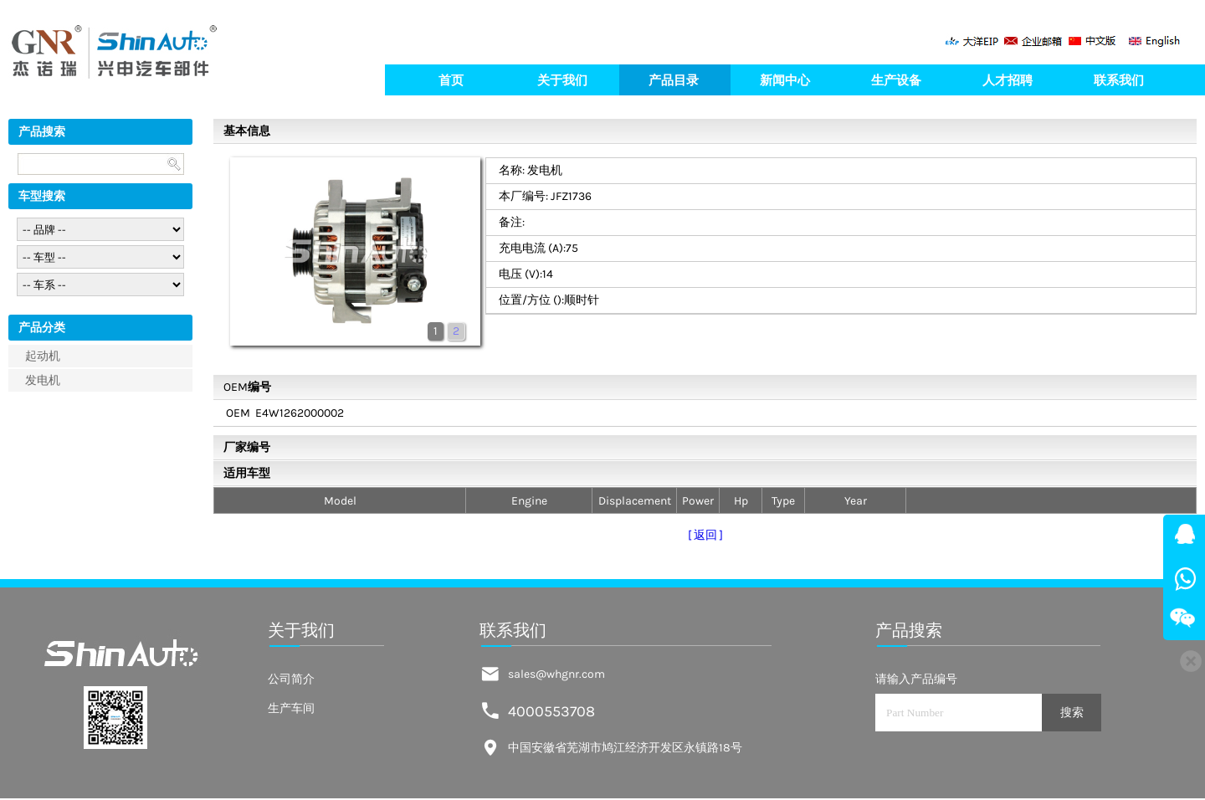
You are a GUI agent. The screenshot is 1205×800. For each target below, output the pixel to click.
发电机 (42, 380)
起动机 (42, 356)
